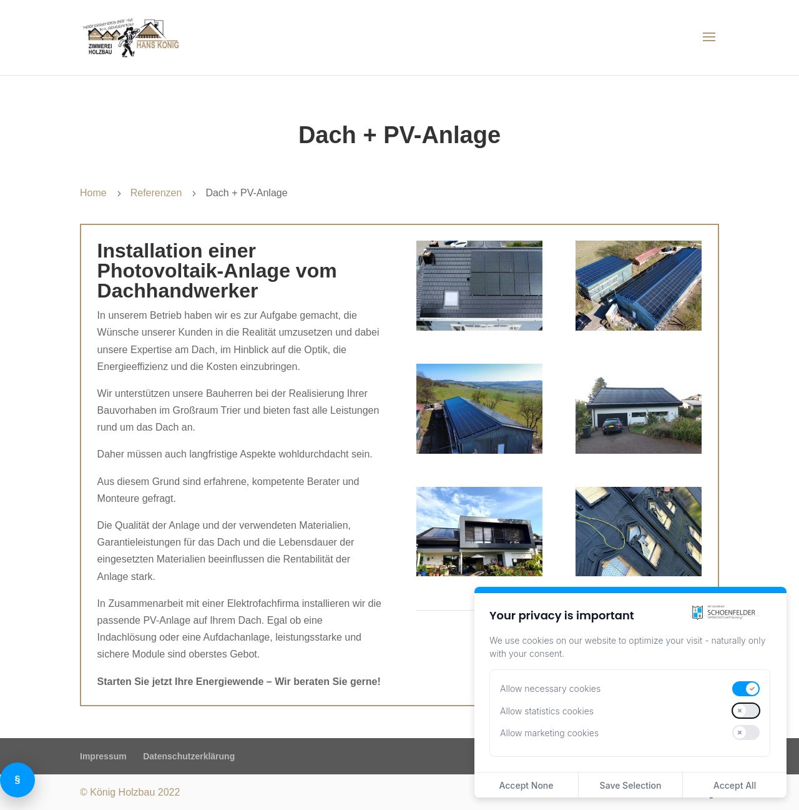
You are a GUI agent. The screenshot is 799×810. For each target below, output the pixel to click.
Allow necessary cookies (550, 688)
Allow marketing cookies (549, 733)
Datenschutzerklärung (189, 756)
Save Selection (631, 785)
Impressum (103, 756)
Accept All (734, 785)
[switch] (746, 688)
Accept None (526, 785)
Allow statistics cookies (547, 711)
